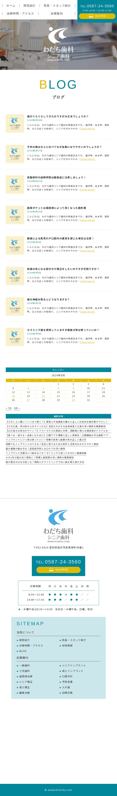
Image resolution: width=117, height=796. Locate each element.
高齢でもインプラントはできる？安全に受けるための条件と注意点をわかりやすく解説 (52, 444)
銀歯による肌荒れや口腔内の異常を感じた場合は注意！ (60, 238)
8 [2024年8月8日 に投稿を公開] (58, 388)
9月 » (17, 408)
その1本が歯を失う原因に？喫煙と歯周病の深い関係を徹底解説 (40, 457)
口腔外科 (67, 676)
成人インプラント (73, 671)
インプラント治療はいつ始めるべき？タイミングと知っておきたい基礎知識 (46, 452)
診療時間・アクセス (31, 645)
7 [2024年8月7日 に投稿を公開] (43, 388)
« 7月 (9, 408)
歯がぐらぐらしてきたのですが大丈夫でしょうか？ (58, 116)
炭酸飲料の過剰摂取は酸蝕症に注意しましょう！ (56, 177)
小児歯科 (24, 671)
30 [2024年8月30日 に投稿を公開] (73, 399)
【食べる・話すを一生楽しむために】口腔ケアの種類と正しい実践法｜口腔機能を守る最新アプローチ (60, 435)
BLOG (23, 651)
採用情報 (67, 645)
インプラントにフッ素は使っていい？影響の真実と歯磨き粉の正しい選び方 (46, 439)
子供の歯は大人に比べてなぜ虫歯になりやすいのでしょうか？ (64, 147)
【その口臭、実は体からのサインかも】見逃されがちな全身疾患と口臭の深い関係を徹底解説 (56, 426)
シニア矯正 (26, 682)
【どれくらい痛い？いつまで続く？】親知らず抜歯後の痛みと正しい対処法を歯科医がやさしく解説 (59, 421)
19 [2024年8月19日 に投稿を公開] (13, 396)
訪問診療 (67, 692)
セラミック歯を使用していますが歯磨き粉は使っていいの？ (63, 330)
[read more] (87, 128)
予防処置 (67, 682)
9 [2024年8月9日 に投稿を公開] (73, 388)
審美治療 (24, 692)
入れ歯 (66, 687)
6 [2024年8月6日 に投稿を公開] (28, 388)
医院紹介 (24, 640)
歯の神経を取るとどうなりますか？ (48, 299)
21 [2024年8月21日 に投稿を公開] (43, 396)
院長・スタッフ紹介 (74, 640)
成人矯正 (24, 687)
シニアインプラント (74, 665)
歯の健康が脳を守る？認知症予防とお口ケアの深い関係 (35, 448)
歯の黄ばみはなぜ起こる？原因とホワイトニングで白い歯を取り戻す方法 (45, 461)
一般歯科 (24, 665)
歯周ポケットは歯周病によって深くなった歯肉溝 (56, 208)
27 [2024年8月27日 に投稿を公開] (28, 399)
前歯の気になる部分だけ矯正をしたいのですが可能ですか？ (63, 269)
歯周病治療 (26, 676)
